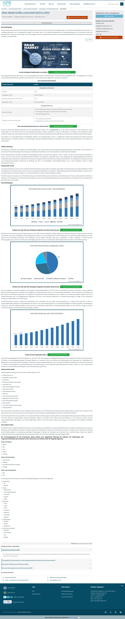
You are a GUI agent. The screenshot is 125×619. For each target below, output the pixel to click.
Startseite (4, 9)
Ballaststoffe (54, 130)
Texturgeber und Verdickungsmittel (48, 9)
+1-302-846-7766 (97, 597)
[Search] (121, 4)
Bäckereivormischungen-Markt (58, 577)
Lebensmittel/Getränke (15, 9)
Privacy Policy (72, 617)
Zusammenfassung (47, 23)
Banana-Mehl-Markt (10, 577)
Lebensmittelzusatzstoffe (30, 9)
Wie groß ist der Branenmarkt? (47, 550)
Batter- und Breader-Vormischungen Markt (16, 580)
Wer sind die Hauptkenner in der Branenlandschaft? (47, 568)
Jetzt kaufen (109, 16)
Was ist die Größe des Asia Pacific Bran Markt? (47, 564)
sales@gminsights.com (100, 601)
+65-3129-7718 (98, 599)
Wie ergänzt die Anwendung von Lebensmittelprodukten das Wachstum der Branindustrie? (47, 560)
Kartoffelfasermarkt (55, 580)
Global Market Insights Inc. (10, 612)
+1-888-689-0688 (99, 595)
